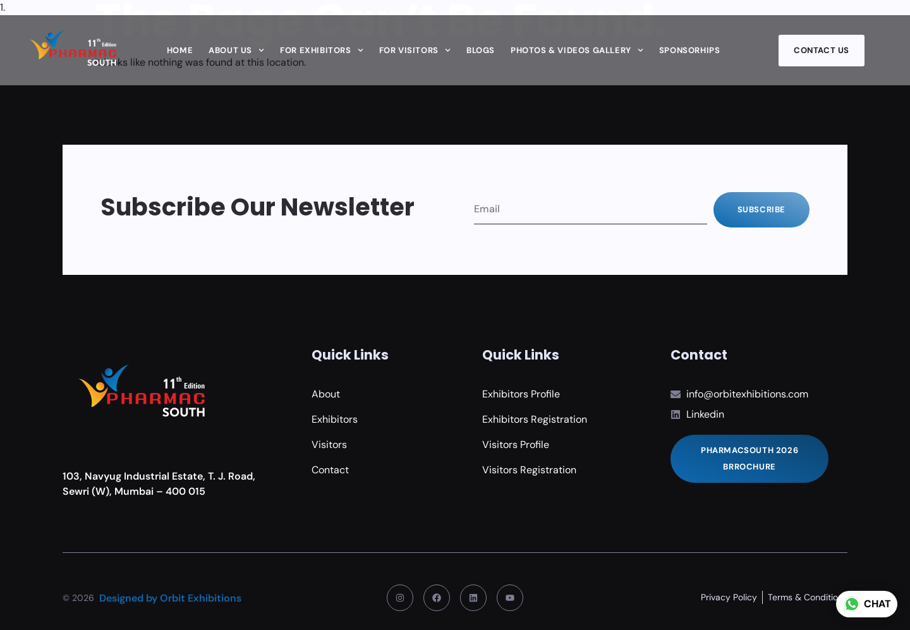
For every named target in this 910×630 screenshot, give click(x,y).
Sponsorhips (689, 50)
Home (180, 50)
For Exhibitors (321, 50)
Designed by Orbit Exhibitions (170, 598)
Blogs (480, 50)
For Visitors (415, 50)
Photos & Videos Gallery (577, 50)
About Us (236, 50)
